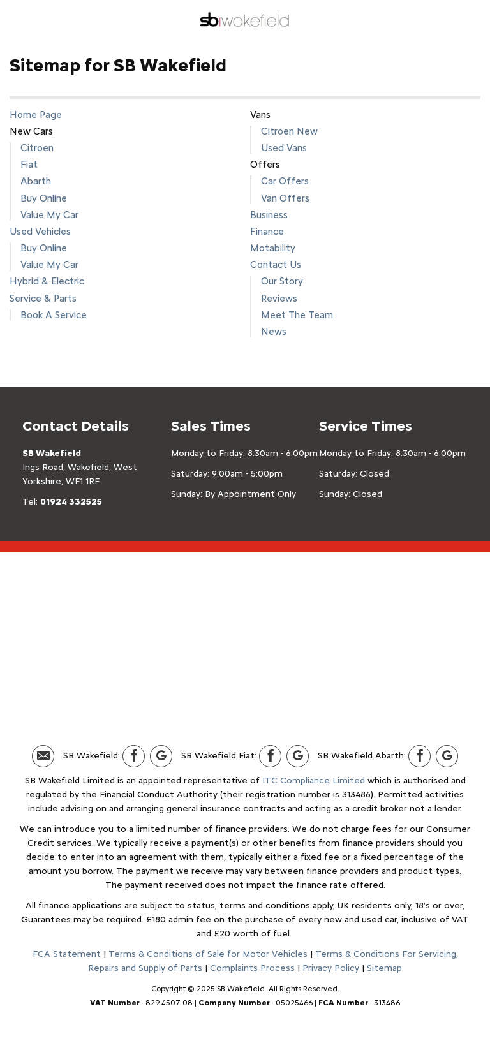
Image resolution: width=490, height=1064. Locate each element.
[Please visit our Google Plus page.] (161, 756)
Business (269, 215)
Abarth (35, 181)
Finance (267, 231)
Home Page (36, 114)
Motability (272, 248)
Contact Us (275, 264)
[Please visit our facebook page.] (133, 756)
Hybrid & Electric (47, 281)
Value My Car (49, 215)
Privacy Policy (330, 968)
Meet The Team (297, 315)
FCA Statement (67, 954)
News (273, 331)
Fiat (29, 164)
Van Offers (285, 198)
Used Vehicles (40, 231)
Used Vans (284, 148)
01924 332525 (71, 501)
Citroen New (289, 131)
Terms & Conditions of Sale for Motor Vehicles (208, 954)
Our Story (282, 281)
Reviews (279, 298)
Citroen (37, 148)
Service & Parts (43, 298)
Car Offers (285, 181)
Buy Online (43, 198)
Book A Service (53, 315)
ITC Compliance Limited (313, 780)
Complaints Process (252, 968)
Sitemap (384, 968)
